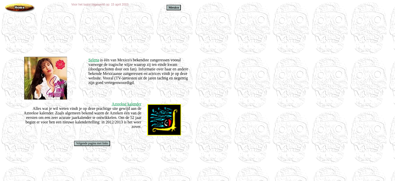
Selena (93, 60)
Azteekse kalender (126, 104)
